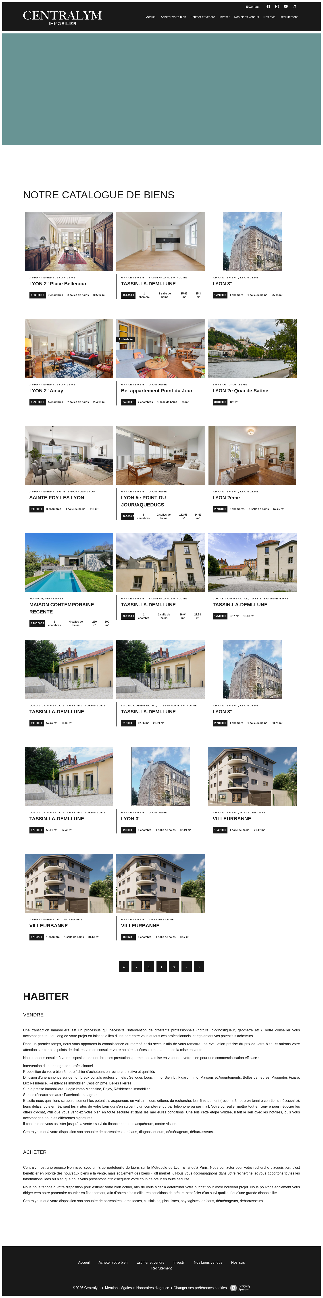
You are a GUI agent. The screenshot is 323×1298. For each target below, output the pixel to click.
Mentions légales (118, 1288)
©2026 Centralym (87, 1288)
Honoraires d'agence (152, 1288)
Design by (239, 1288)
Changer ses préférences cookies (200, 1288)
